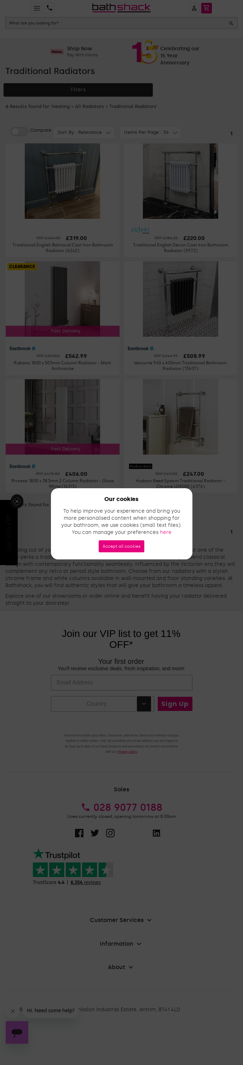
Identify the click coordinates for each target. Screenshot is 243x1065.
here (166, 532)
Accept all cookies (121, 546)
